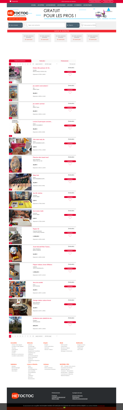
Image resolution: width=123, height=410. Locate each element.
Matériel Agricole (65, 369)
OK (64, 407)
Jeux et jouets (31, 371)
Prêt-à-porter (64, 344)
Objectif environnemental (79, 399)
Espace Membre (95, 1)
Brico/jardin (15, 369)
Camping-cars (31, 352)
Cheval (46, 366)
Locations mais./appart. (18, 346)
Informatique (80, 346)
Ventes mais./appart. (17, 344)
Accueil (33, 5)
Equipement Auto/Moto (34, 351)
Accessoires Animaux (50, 369)
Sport (29, 374)
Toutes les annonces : (20, 60)
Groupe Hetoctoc (77, 395)
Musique (30, 367)
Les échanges (61, 5)
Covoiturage (31, 346)
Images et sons (81, 344)
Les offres (41, 5)
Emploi (46, 344)
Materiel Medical (65, 375)
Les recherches (50, 5)
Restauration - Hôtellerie (67, 372)
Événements (31, 378)
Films (29, 366)
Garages (14, 351)
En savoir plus (28, 39)
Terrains (14, 348)
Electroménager (16, 367)
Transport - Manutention (67, 371)
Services (47, 348)
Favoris (14, 1)
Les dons (70, 5)
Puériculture (64, 346)
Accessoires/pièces (33, 355)
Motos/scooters (32, 348)
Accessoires (64, 349)
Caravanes (31, 349)
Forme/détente (32, 372)
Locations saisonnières (17, 355)
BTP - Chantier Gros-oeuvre (68, 366)
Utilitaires (30, 354)
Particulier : (43, 61)
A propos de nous (77, 392)
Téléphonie (80, 348)
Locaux (13, 352)
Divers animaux (49, 367)
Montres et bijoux (65, 348)
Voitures (30, 344)
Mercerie (30, 377)
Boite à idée (55, 399)
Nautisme (30, 359)
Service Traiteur (49, 349)
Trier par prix (72, 64)
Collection (30, 375)
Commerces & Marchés (67, 374)
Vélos (29, 362)
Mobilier (14, 366)
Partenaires (75, 397)
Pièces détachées (32, 357)
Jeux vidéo (80, 349)
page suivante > (39, 64)
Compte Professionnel (58, 397)
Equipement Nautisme (34, 360)
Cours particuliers (49, 346)
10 (33, 64)
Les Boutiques (87, 5)
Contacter (70, 72)
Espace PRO (108, 1)
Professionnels (56, 392)
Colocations (15, 349)
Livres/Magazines (32, 369)
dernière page (48, 64)
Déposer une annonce (17, 19)
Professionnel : (65, 61)
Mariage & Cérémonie (66, 351)
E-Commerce (77, 5)
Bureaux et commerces (18, 354)
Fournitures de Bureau (66, 367)
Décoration (14, 371)
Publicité (54, 395)
